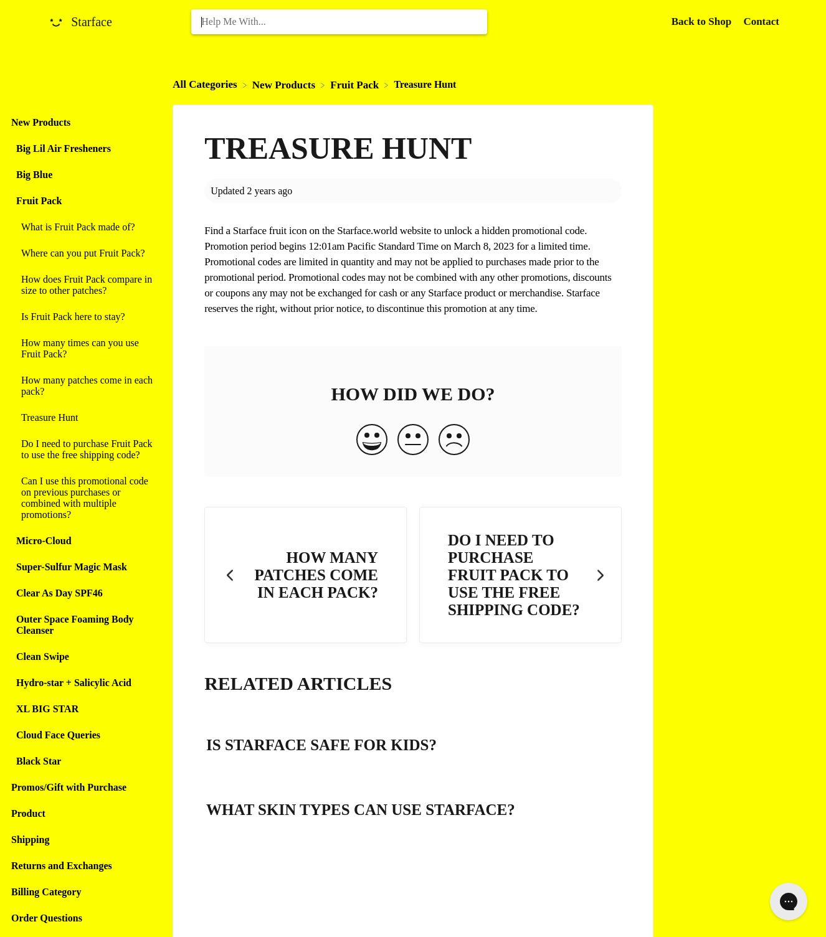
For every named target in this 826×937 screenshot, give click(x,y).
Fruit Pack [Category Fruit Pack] (39, 200)
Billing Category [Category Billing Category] (46, 892)
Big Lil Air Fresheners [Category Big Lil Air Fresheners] (63, 148)
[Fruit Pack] (355, 84)
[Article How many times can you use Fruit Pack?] (83, 348)
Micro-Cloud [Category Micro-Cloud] (44, 540)
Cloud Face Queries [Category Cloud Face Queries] (58, 735)
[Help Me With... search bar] (339, 21)
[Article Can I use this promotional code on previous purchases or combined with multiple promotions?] (83, 498)
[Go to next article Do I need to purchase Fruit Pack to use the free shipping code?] (520, 575)
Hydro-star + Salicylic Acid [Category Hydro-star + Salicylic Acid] (73, 682)
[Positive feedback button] (372, 440)
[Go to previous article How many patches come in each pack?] (305, 575)
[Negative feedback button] (454, 440)
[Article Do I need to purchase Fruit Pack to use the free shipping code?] (83, 449)
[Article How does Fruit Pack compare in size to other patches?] (83, 285)
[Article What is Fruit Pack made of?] (83, 227)
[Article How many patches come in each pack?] (83, 386)
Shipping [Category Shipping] (30, 839)
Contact (761, 21)
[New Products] (285, 84)
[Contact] (761, 21)
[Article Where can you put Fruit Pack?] (83, 253)
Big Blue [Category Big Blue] (34, 174)
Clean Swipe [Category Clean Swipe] (42, 656)
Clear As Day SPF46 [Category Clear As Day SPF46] (59, 593)
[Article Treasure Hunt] (83, 418)
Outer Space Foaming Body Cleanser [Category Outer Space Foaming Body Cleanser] (75, 625)
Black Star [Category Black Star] (38, 761)
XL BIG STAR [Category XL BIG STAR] (47, 709)
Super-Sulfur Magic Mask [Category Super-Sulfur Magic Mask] (71, 567)
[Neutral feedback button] (413, 440)
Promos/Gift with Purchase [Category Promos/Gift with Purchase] (68, 787)
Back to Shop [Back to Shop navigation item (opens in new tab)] (703, 21)
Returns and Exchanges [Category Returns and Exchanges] (61, 865)
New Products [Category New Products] (40, 122)
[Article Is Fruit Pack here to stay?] (83, 317)
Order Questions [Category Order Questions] (46, 918)
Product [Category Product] (28, 813)
